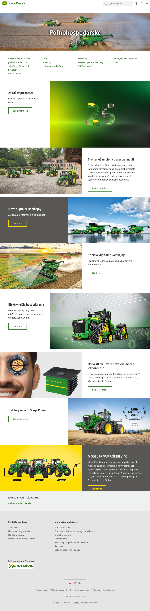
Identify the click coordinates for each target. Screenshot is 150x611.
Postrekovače (14, 73)
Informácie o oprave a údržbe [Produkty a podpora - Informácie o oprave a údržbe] (21, 538)
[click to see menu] (147, 3)
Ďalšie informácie (22, 111)
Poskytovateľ (96, 590)
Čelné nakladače (85, 66)
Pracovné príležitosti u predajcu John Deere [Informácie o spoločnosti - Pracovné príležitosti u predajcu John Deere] (75, 531)
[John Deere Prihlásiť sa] (142, 3)
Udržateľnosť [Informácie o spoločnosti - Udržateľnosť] (61, 538)
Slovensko (75, 582)
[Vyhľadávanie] (118, 3)
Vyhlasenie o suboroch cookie (61, 590)
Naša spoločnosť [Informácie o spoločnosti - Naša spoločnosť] (62, 527)
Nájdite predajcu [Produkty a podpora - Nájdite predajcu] (16, 534)
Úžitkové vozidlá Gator (53, 66)
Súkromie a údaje (41, 590)
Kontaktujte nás (109, 590)
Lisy (45, 58)
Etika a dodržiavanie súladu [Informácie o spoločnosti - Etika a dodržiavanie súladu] (67, 549)
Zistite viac (20, 224)
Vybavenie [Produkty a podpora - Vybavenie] (13, 527)
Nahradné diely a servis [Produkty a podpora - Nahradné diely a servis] (19, 531)
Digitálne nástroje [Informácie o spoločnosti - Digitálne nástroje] (63, 534)
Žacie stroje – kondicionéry (90, 62)
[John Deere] (15, 3)
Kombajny (82, 58)
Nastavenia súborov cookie (75, 596)
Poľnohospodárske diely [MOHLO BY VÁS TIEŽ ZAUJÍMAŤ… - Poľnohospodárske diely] (19, 503)
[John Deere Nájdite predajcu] (136, 3)
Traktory (47, 62)
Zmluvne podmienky (82, 590)
